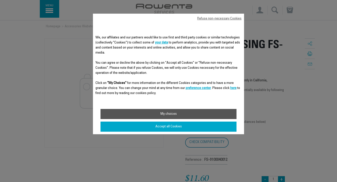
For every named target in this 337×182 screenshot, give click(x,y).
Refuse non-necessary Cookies (219, 18)
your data (161, 42)
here (233, 88)
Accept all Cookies (168, 126)
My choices (168, 114)
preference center (198, 88)
